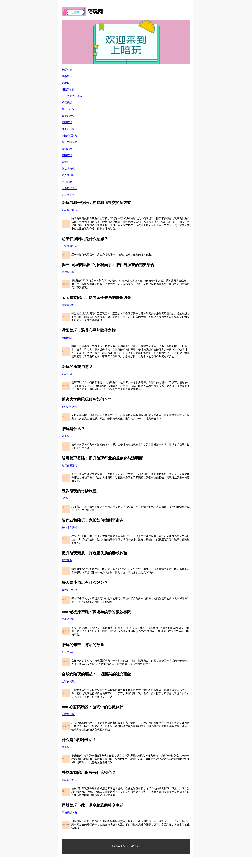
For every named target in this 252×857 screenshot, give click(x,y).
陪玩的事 (67, 374)
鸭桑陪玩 (67, 76)
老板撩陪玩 (68, 619)
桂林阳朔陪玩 (69, 780)
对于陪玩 (67, 436)
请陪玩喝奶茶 (69, 135)
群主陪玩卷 (68, 129)
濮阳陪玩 (67, 337)
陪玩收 (65, 83)
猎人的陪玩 (68, 175)
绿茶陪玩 (67, 747)
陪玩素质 (67, 560)
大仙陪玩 (67, 148)
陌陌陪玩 (67, 155)
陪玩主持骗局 (69, 142)
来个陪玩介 (68, 115)
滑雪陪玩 (67, 102)
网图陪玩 (67, 122)
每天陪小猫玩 (69, 589)
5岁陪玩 (66, 498)
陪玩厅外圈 (68, 195)
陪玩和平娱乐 (69, 210)
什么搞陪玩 (68, 168)
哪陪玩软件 (68, 89)
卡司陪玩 (67, 181)
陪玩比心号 (68, 109)
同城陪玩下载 (69, 812)
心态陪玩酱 (68, 714)
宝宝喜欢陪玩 (69, 305)
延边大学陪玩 (69, 406)
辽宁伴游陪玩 (69, 246)
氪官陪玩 (67, 162)
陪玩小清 (67, 69)
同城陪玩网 (68, 272)
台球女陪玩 (68, 681)
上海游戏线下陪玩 (72, 96)
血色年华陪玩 (69, 188)
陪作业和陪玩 (69, 527)
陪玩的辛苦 (68, 652)
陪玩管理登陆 (69, 465)
